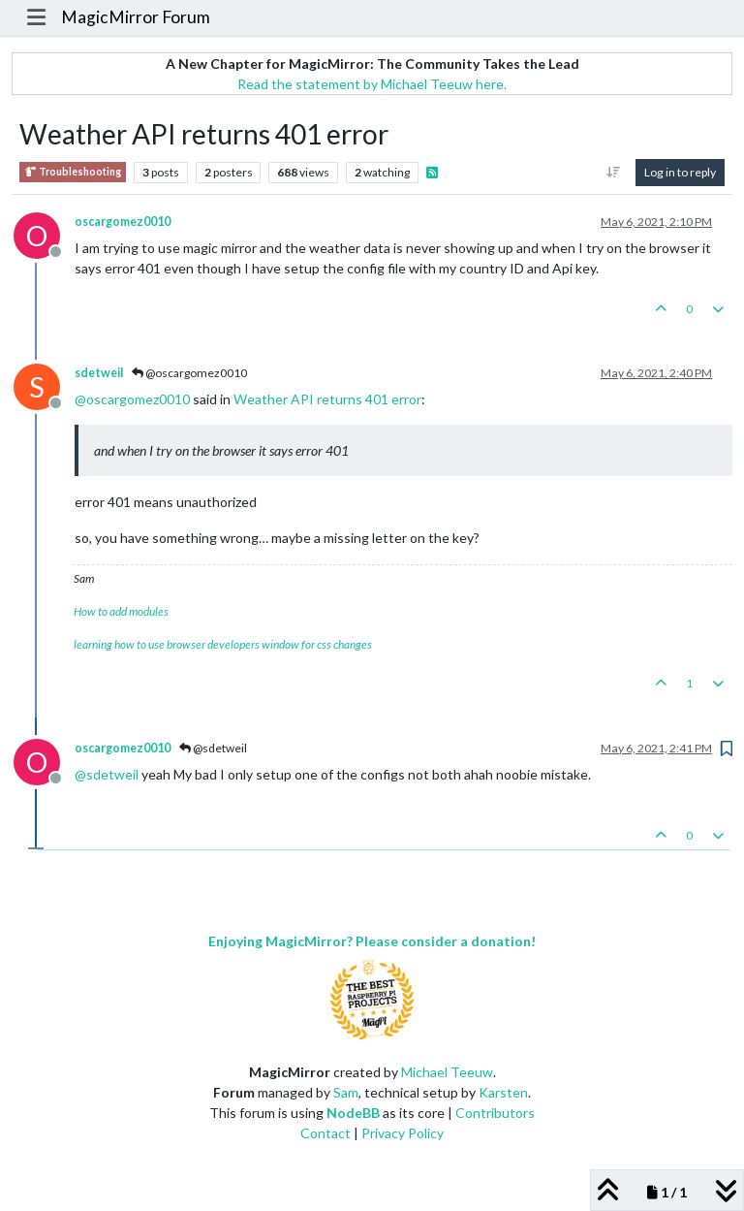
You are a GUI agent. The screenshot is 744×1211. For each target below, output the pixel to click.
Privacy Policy (402, 1133)
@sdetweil (213, 748)
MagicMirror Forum (135, 17)
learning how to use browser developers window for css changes (223, 644)
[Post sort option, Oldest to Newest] (614, 172)
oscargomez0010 (122, 221)
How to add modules (121, 611)
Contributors (495, 1112)
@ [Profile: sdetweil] (107, 774)
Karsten (503, 1092)
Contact (325, 1133)
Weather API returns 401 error (327, 399)
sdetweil (99, 373)
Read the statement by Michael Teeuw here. (372, 84)
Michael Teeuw (447, 1072)
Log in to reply (680, 172)
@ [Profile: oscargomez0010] (132, 399)
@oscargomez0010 (189, 373)
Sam (345, 1092)
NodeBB (353, 1112)
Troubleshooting (72, 172)
